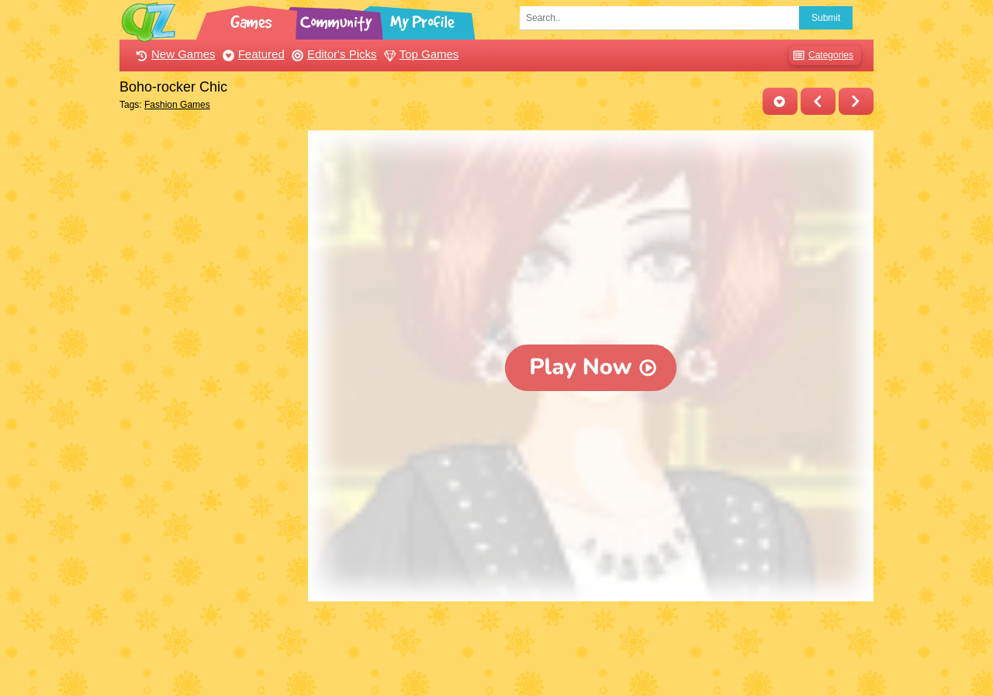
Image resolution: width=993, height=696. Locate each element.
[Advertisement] (209, 363)
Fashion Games (177, 104)
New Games (174, 54)
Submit (825, 17)
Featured (252, 54)
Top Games (419, 54)
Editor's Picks (332, 54)
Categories (821, 55)
